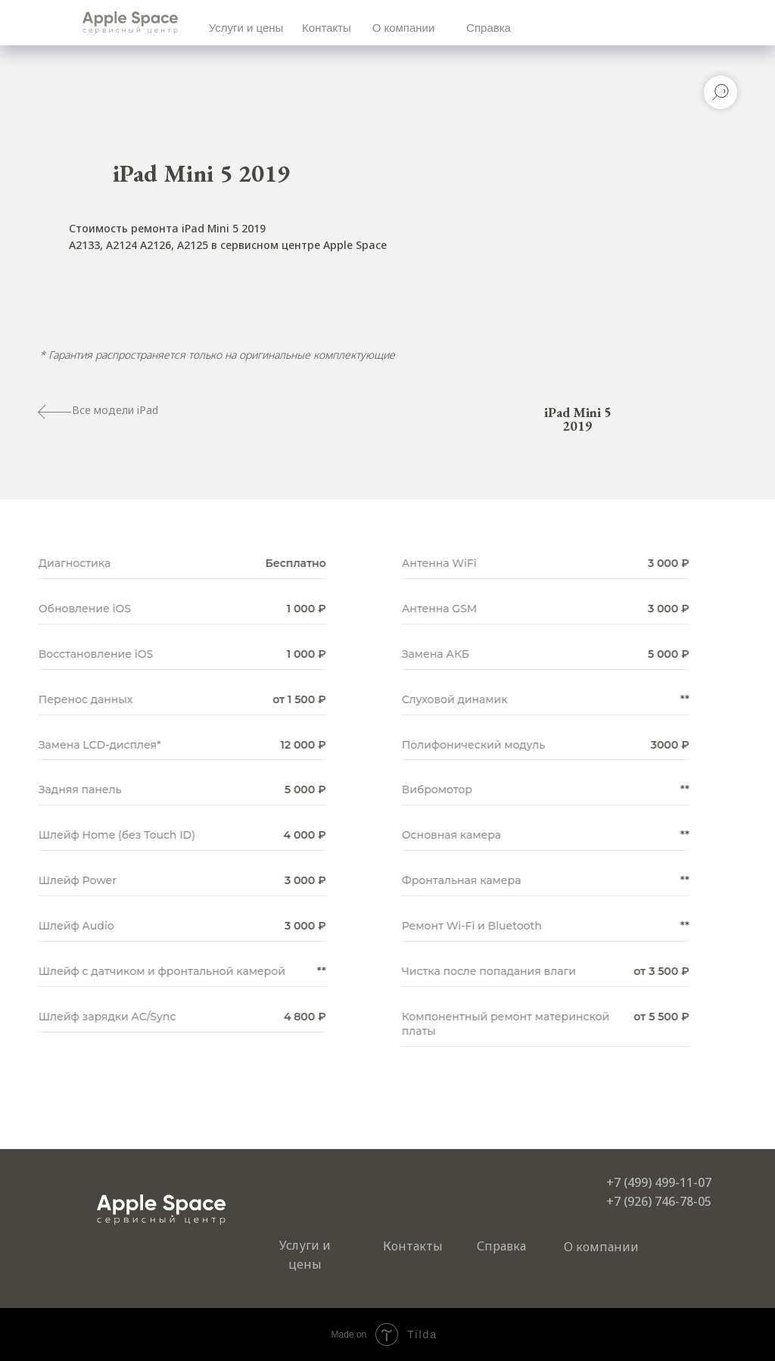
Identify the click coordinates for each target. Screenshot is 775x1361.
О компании (403, 27)
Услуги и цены (246, 27)
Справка (488, 27)
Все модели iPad (115, 410)
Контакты (326, 27)
